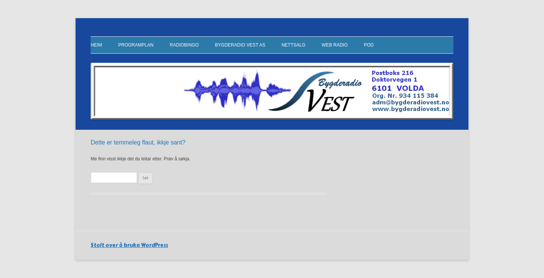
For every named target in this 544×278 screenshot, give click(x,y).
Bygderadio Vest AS (240, 45)
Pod (369, 45)
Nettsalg (293, 45)
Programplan (135, 45)
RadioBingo (184, 45)
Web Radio (335, 45)
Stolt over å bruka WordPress (129, 245)
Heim (96, 45)
